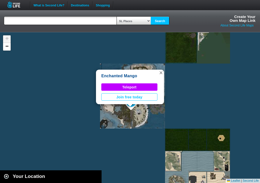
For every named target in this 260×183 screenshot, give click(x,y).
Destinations (80, 5)
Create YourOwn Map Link (242, 18)
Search (160, 21)
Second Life (16, 4)
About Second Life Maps (237, 25)
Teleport (129, 87)
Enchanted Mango (119, 76)
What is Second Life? (49, 5)
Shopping (103, 5)
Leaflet (233, 180)
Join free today (129, 97)
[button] (161, 73)
